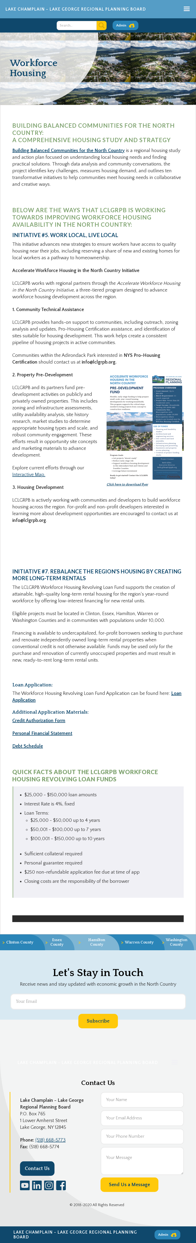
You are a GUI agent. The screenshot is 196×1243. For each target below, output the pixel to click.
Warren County (137, 942)
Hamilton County (91, 942)
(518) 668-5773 (50, 1140)
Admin (121, 25)
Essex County (54, 942)
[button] (187, 9)
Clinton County (17, 942)
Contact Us (37, 1168)
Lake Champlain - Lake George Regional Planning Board (75, 9)
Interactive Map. (28, 474)
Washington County (176, 942)
